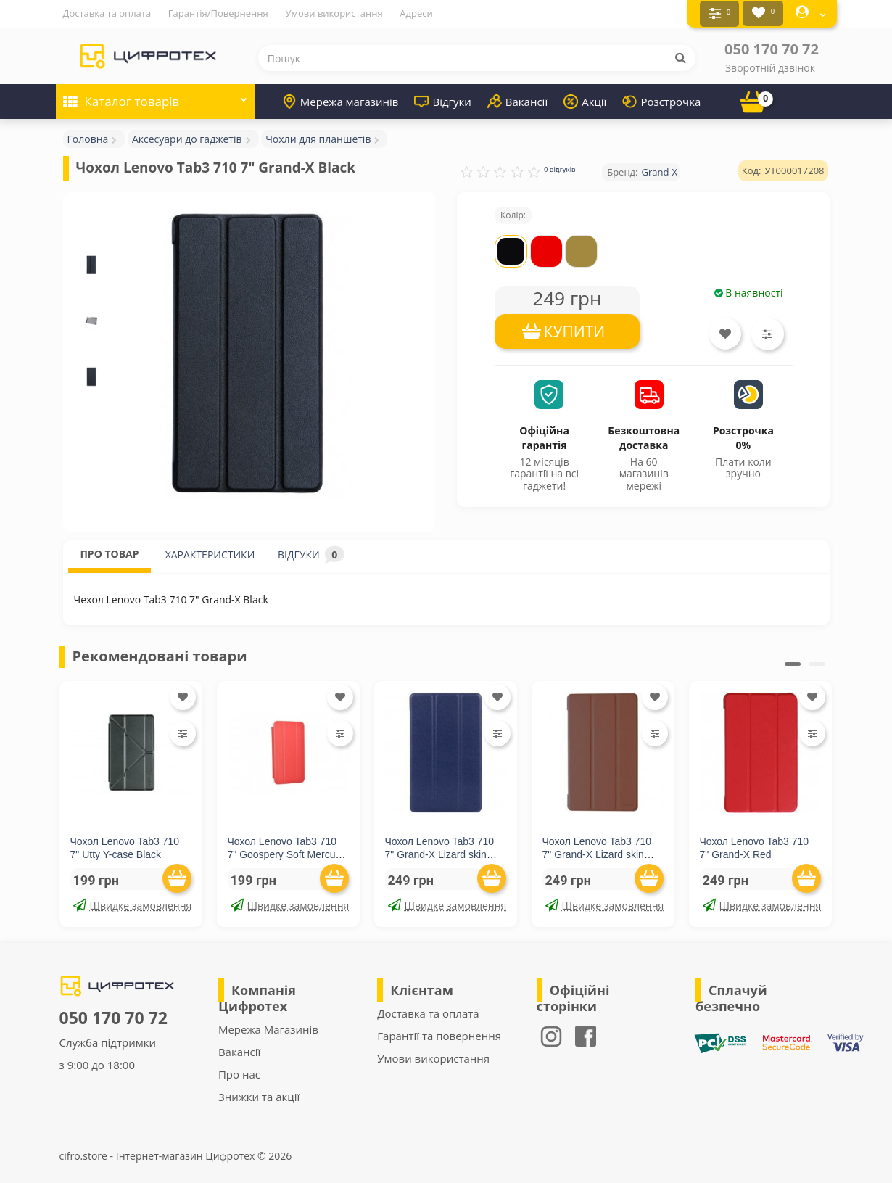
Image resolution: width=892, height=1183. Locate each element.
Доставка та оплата (107, 13)
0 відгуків (560, 168)
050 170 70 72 (771, 47)
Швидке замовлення (132, 904)
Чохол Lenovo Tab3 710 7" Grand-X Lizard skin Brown (597, 853)
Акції (584, 100)
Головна (88, 137)
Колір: (513, 213)
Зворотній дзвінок (770, 66)
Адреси (416, 13)
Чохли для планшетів (318, 137)
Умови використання (333, 13)
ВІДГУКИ (311, 553)
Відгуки (442, 100)
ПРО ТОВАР (109, 552)
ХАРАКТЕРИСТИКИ (210, 553)
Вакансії (517, 100)
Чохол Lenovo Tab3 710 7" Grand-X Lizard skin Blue (440, 853)
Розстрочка (661, 100)
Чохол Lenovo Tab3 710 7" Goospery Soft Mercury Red (286, 853)
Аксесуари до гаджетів (187, 137)
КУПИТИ (575, 330)
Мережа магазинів (340, 100)
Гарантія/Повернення (218, 13)
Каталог (155, 95)
